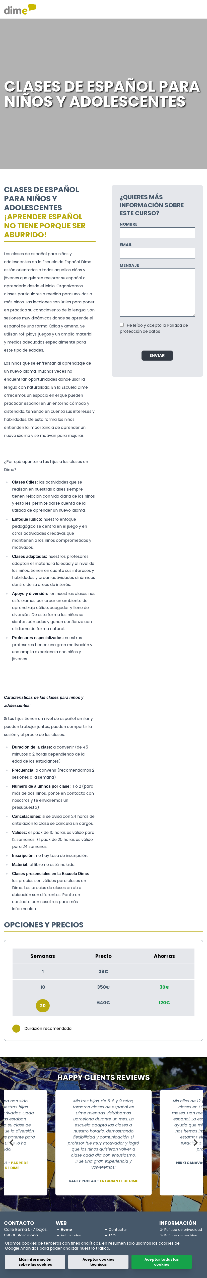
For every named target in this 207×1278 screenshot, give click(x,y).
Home (66, 1229)
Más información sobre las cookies (35, 1262)
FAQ (112, 1235)
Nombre (128, 224)
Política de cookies (180, 1235)
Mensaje (129, 265)
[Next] (194, 1142)
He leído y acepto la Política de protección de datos (154, 328)
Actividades (71, 1235)
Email (126, 245)
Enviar (157, 355)
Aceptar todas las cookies (162, 1262)
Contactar (118, 1229)
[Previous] (12, 1142)
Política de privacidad (183, 1229)
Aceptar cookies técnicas (98, 1262)
